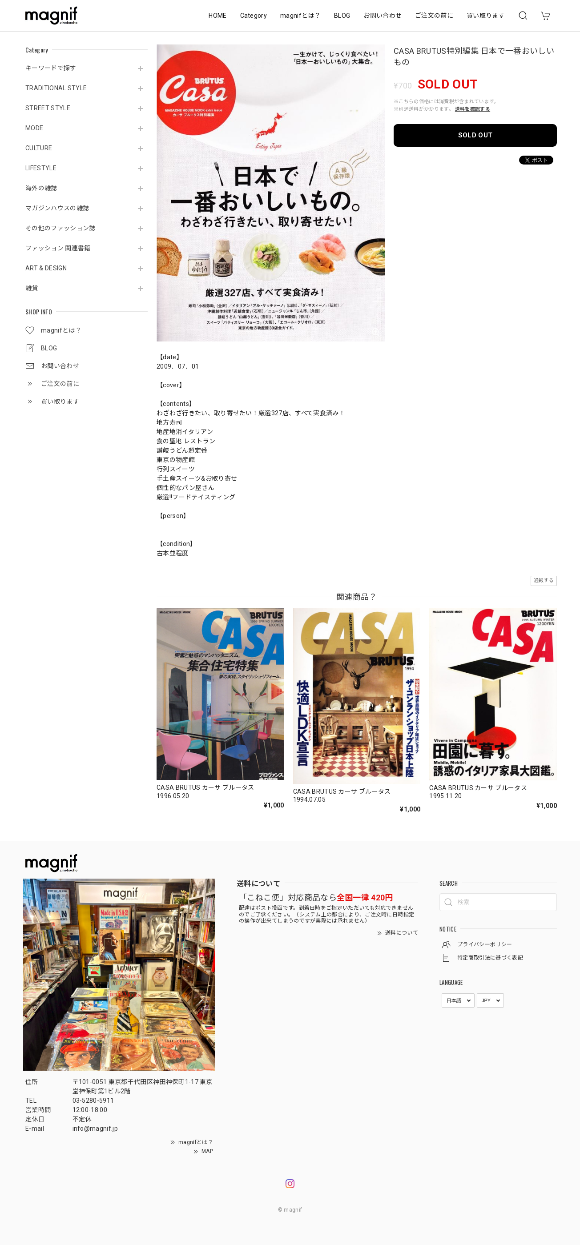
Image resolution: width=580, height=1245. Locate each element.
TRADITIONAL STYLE (56, 88)
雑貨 (31, 288)
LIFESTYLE (40, 168)
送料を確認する (472, 109)
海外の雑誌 (41, 188)
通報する (544, 580)
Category (253, 15)
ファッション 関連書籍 (58, 248)
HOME (217, 15)
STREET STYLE (47, 108)
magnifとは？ (300, 15)
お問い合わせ (382, 15)
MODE (34, 128)
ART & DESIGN (46, 268)
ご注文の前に (434, 15)
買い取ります (486, 15)
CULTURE (38, 148)
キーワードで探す (51, 68)
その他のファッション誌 (60, 228)
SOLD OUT (475, 135)
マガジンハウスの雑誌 (57, 208)
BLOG (342, 15)
